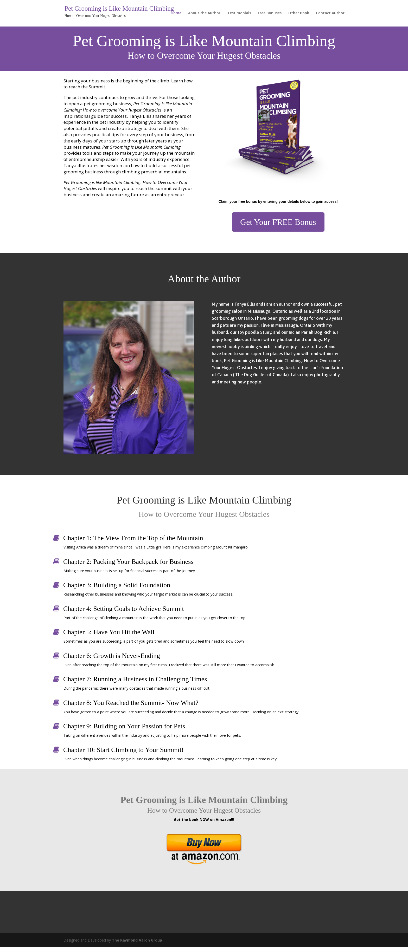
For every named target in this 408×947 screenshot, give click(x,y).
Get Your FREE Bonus (278, 222)
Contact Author (330, 13)
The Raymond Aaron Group (137, 940)
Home (176, 13)
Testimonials (239, 13)
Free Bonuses (270, 13)
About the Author (204, 13)
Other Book (298, 13)
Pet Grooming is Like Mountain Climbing (119, 8)
